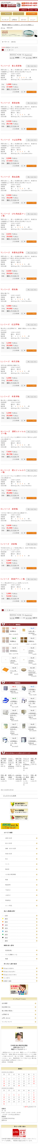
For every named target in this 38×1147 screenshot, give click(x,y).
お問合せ (14, 19)
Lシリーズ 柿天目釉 (10, 361)
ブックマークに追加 (9, 795)
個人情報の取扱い (7, 1010)
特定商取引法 (6, 1007)
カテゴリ (23, 19)
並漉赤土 (31, 641)
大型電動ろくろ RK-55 (13, 743)
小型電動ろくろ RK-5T (13, 703)
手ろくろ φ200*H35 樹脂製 (32, 672)
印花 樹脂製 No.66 (4, 777)
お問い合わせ (6, 1018)
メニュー (32, 19)
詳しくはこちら (32, 66)
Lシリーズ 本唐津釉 (10, 396)
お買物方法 (5, 1014)
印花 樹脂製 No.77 (33, 760)
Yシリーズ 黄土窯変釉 (11, 66)
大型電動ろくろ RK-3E (32, 703)
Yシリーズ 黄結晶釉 (10, 177)
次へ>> (11, 50)
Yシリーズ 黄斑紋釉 (10, 103)
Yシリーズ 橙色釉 (9, 289)
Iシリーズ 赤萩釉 (9, 544)
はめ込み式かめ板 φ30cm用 (19, 777)
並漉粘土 (13, 631)
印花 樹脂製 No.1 (33, 777)
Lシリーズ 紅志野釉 (10, 324)
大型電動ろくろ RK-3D (32, 691)
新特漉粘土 (13, 651)
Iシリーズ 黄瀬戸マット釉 (13, 579)
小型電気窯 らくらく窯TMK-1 (32, 715)
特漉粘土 (13, 641)
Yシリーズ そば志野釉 (11, 140)
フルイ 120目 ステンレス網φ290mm (11, 762)
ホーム (3, 28)
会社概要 (5, 1003)
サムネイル (28, 54)
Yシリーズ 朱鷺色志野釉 (12, 252)
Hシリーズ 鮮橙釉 (9, 509)
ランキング (5, 19)
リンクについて (7, 1021)
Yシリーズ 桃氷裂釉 (26, 777)
